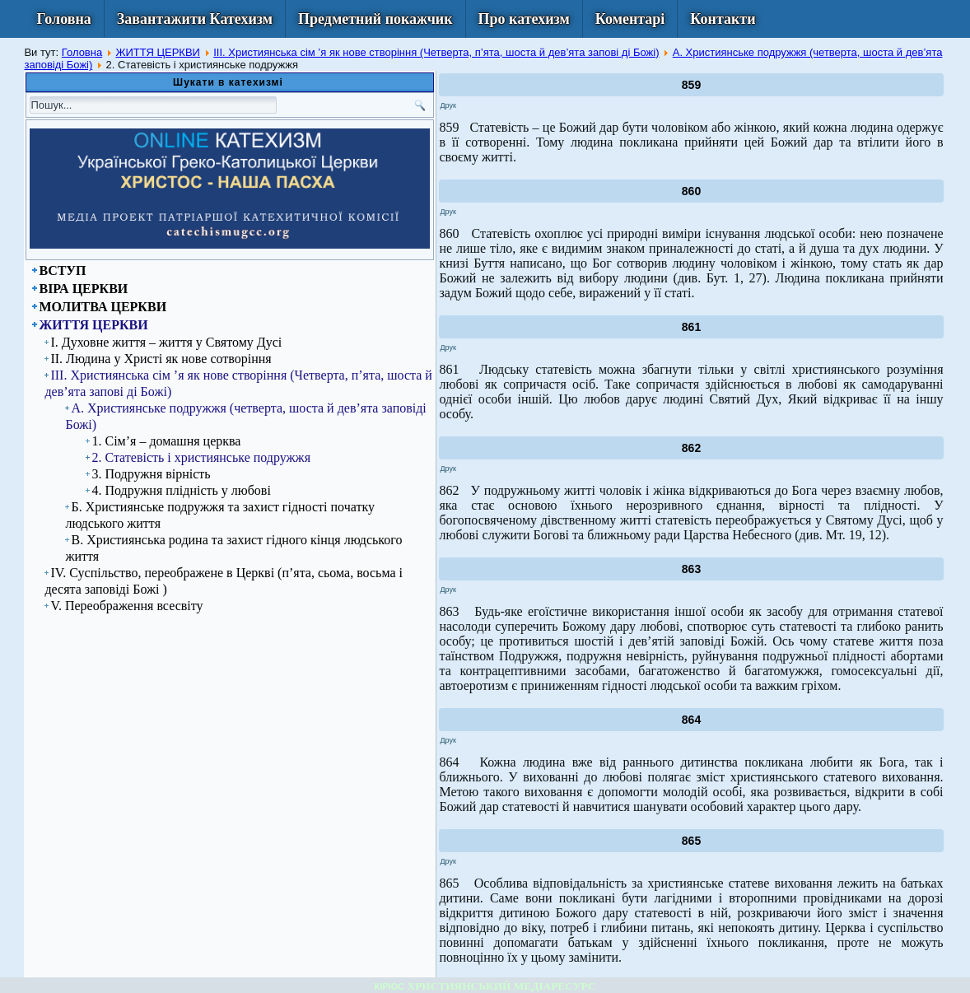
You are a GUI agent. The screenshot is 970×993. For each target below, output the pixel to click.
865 (691, 840)
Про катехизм (524, 19)
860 (691, 191)
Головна (63, 19)
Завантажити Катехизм (195, 19)
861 (691, 326)
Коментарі (630, 19)
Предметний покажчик (375, 19)
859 (691, 84)
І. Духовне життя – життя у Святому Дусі (166, 342)
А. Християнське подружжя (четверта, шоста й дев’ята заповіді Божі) (245, 416)
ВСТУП (62, 270)
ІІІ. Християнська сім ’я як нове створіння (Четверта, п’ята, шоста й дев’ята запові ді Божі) (436, 52)
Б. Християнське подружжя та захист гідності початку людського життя (219, 515)
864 (691, 719)
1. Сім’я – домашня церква (165, 441)
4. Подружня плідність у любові (180, 490)
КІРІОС (390, 986)
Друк (447, 105)
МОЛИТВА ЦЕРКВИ (102, 307)
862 (691, 448)
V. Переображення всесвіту (126, 606)
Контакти (722, 19)
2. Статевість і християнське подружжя (200, 457)
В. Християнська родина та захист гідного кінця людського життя (233, 548)
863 (691, 569)
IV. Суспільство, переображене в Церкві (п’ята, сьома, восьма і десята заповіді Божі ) (223, 581)
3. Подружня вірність (150, 474)
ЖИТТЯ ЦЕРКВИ (157, 52)
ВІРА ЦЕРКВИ (83, 289)
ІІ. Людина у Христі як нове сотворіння (160, 359)
